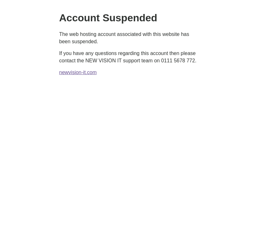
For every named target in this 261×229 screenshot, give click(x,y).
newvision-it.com (78, 72)
